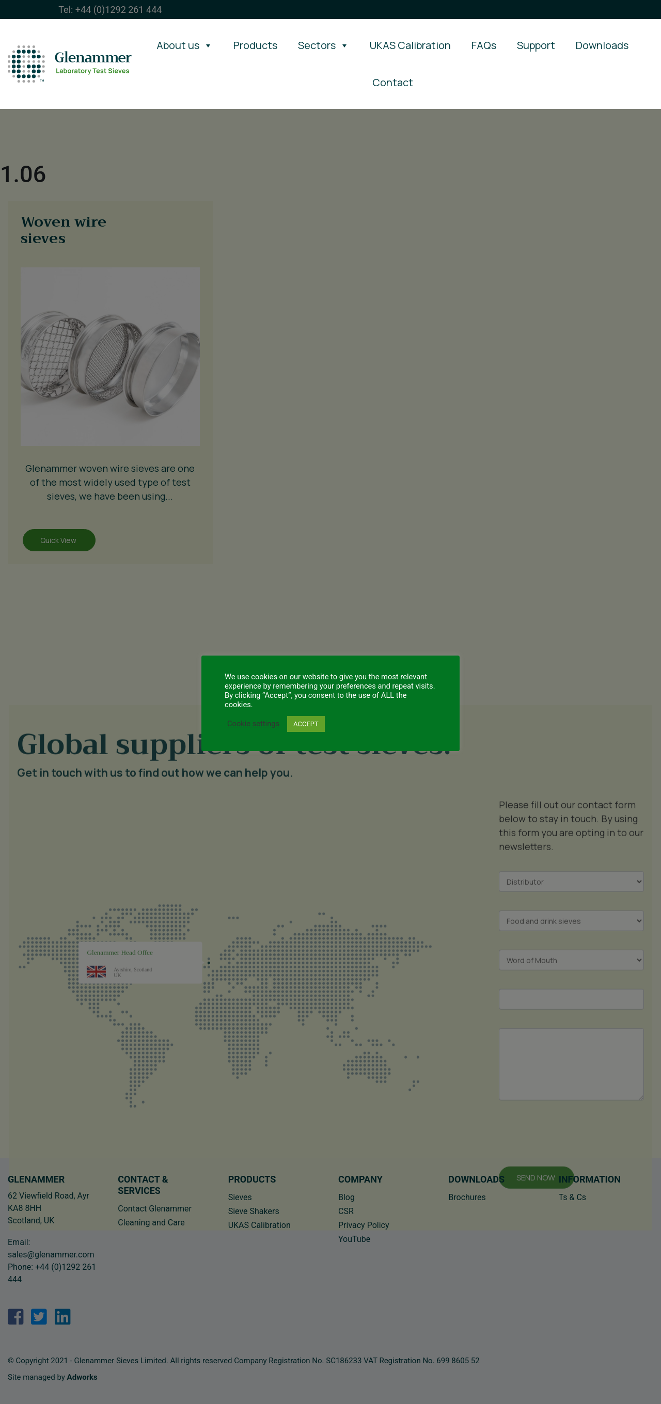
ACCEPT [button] (306, 724)
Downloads (602, 45)
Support (536, 45)
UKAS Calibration (410, 45)
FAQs (483, 45)
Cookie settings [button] (253, 723)
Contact (392, 82)
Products (255, 45)
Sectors (323, 45)
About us (184, 45)
